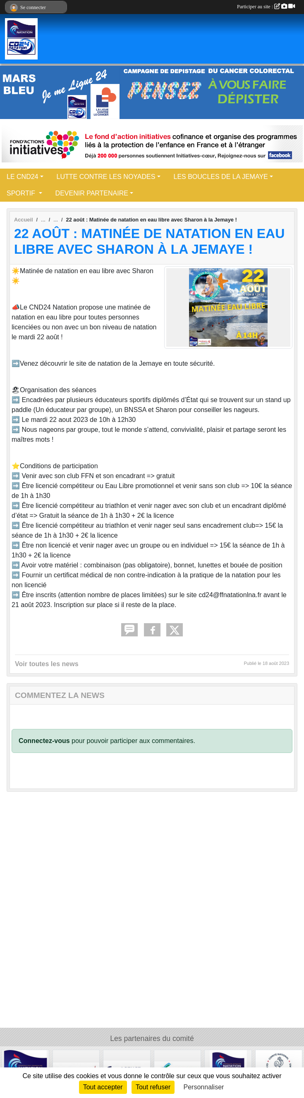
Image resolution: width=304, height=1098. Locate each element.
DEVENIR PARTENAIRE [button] (91, 193)
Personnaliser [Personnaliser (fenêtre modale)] (204, 1087)
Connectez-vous (44, 740)
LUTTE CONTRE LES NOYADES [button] (106, 176)
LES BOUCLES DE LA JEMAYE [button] (221, 176)
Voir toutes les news (47, 663)
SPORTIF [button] (22, 193)
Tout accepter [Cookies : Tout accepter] (103, 1087)
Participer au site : (266, 7)
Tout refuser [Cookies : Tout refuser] (153, 1087)
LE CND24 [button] (22, 176)
